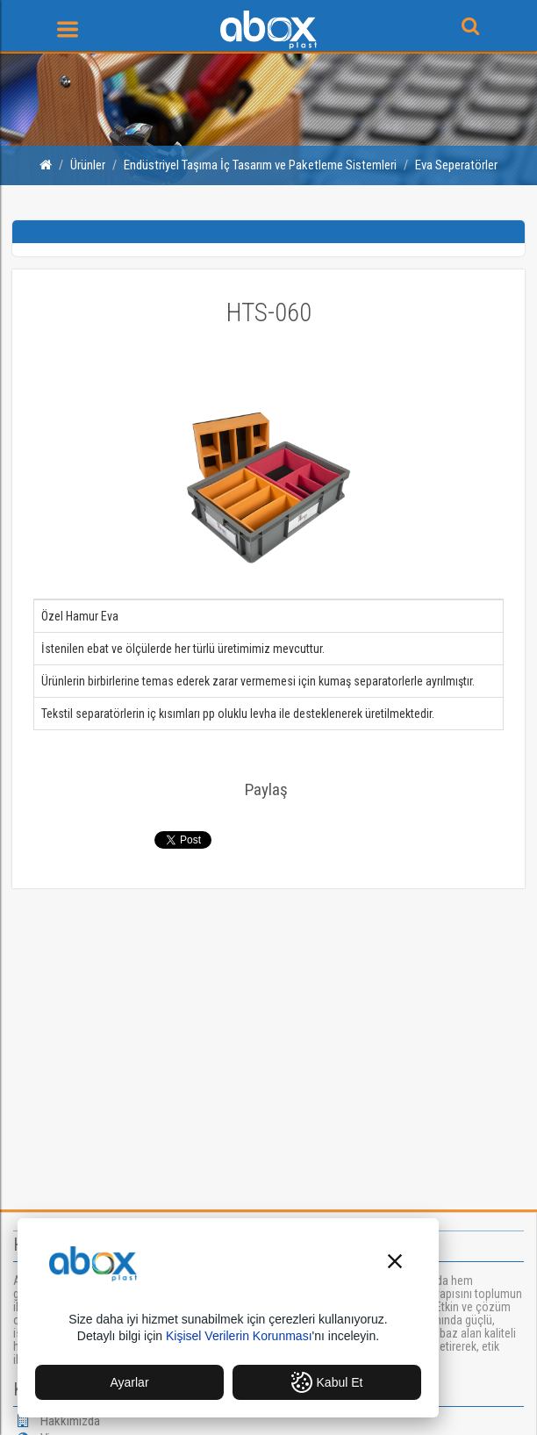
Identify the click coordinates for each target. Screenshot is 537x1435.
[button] (395, 1263)
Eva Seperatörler (456, 165)
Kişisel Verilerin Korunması (239, 1336)
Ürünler (87, 165)
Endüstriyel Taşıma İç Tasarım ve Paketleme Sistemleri (260, 165)
